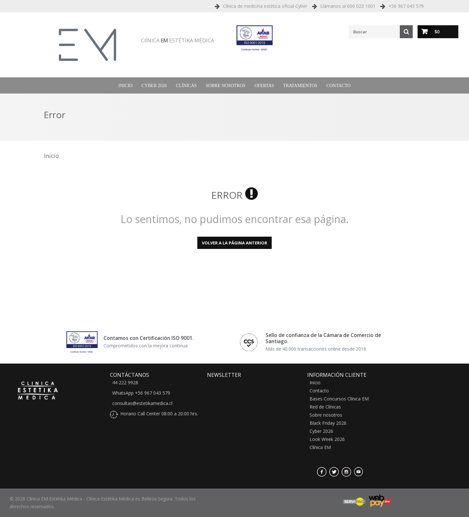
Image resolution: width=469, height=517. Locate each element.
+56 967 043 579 (406, 6)
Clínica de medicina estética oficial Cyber (265, 6)
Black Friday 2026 (328, 423)
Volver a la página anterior (234, 243)
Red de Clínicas (325, 407)
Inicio (125, 85)
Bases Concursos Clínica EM (339, 399)
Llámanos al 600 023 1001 (348, 6)
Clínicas (186, 85)
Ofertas (264, 85)
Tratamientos (300, 85)
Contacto (338, 85)
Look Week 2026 (327, 439)
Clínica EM (320, 447)
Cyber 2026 (154, 85)
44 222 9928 (125, 383)
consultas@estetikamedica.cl (142, 403)
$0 (437, 31)
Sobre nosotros (225, 85)
